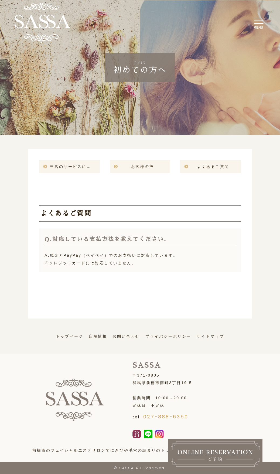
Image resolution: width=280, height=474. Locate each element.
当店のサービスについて (75, 166)
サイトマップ (210, 336)
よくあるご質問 (213, 166)
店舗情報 (98, 336)
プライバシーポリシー (168, 336)
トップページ (69, 336)
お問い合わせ (126, 336)
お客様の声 (142, 166)
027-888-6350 (165, 416)
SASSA (126, 468)
